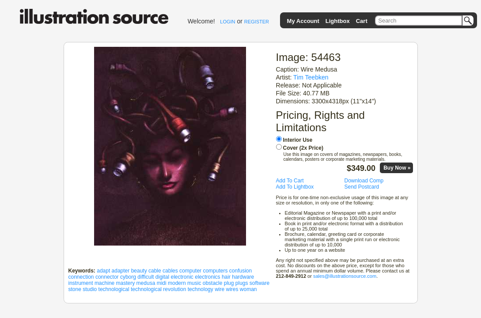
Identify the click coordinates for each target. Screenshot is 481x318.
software (259, 283)
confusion (240, 271)
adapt (103, 271)
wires (232, 289)
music (194, 283)
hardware (243, 277)
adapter (121, 271)
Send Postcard (362, 187)
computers (215, 271)
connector (107, 277)
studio (90, 289)
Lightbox (338, 21)
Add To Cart (290, 181)
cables (170, 271)
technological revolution (158, 289)
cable (154, 271)
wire (219, 289)
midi (162, 283)
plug (229, 283)
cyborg (128, 277)
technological (113, 289)
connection (81, 277)
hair (226, 277)
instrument (80, 283)
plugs (241, 283)
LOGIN (227, 21)
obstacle (213, 283)
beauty (139, 271)
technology (200, 289)
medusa (145, 283)
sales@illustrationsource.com (344, 276)
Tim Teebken (311, 77)
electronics (207, 277)
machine (104, 283)
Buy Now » (396, 168)
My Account (303, 21)
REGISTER (256, 21)
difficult (145, 277)
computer (190, 271)
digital (162, 277)
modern (177, 283)
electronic (182, 277)
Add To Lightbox (295, 187)
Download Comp (364, 181)
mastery (125, 283)
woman (248, 289)
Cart (361, 21)
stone (74, 289)
